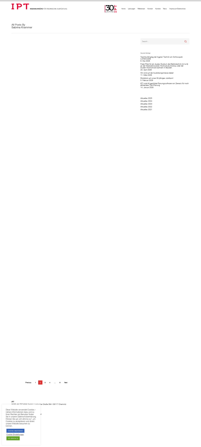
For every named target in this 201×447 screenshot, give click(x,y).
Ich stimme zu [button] (13, 438)
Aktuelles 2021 (146, 109)
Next (65, 383)
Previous (28, 383)
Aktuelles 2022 (146, 107)
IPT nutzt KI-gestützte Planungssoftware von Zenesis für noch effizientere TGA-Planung (164, 84)
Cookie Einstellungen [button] (15, 434)
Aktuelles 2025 (146, 98)
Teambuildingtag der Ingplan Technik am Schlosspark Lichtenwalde (161, 58)
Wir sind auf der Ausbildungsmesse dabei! (156, 73)
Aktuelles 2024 (146, 101)
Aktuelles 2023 (146, 104)
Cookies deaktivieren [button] (15, 431)
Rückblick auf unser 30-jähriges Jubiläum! (156, 78)
